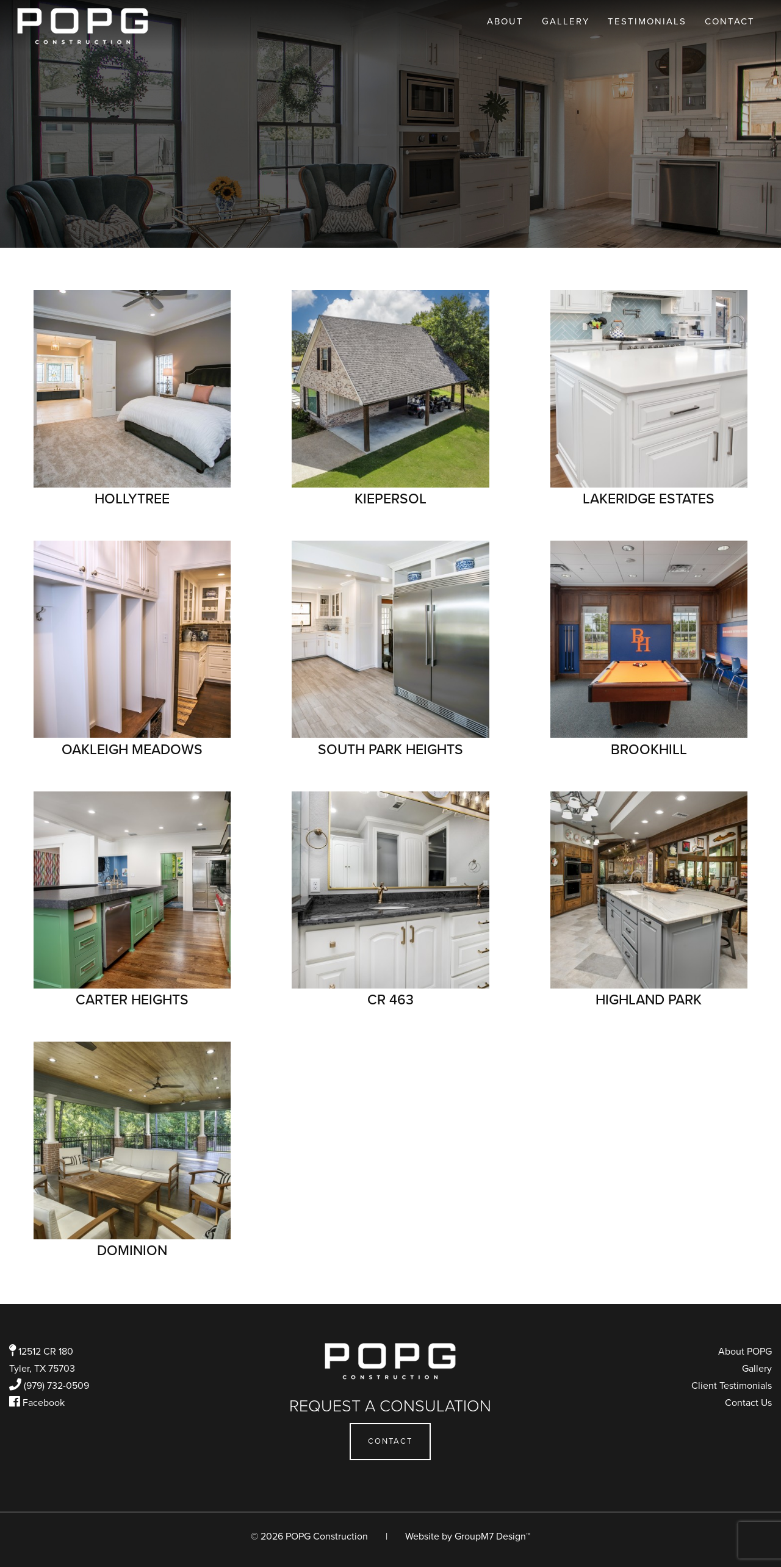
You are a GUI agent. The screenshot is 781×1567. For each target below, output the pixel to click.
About (505, 21)
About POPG (745, 1351)
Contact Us (748, 1403)
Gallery (565, 21)
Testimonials (647, 21)
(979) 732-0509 (56, 1386)
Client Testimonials (731, 1386)
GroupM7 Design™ (492, 1536)
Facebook (44, 1403)
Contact (730, 21)
